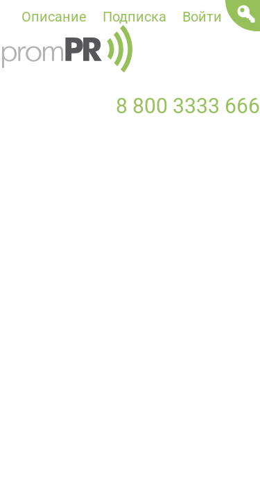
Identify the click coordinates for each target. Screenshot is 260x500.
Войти (202, 16)
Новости (28, 163)
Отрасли (227, 190)
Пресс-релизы (136, 163)
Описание (54, 16)
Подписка (134, 16)
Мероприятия (44, 190)
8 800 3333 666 (188, 106)
